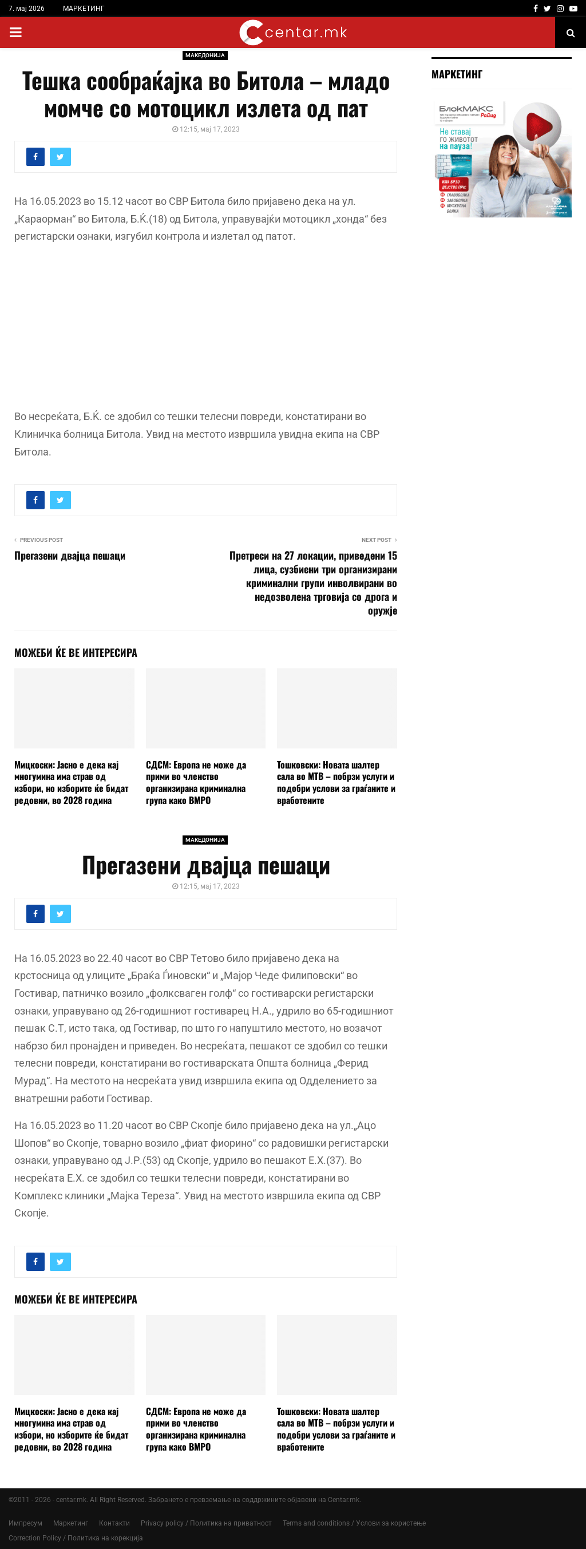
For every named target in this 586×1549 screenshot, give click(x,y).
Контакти (114, 1523)
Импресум (25, 1523)
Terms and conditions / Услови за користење (354, 1523)
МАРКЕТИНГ (84, 9)
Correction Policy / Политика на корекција (76, 1538)
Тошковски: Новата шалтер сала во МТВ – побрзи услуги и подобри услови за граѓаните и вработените (336, 782)
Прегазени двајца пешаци (69, 555)
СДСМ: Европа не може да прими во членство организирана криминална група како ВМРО (196, 782)
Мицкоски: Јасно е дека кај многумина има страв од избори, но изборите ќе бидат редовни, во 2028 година (71, 782)
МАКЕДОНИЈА (205, 55)
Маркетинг (70, 1523)
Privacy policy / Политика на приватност (206, 1523)
